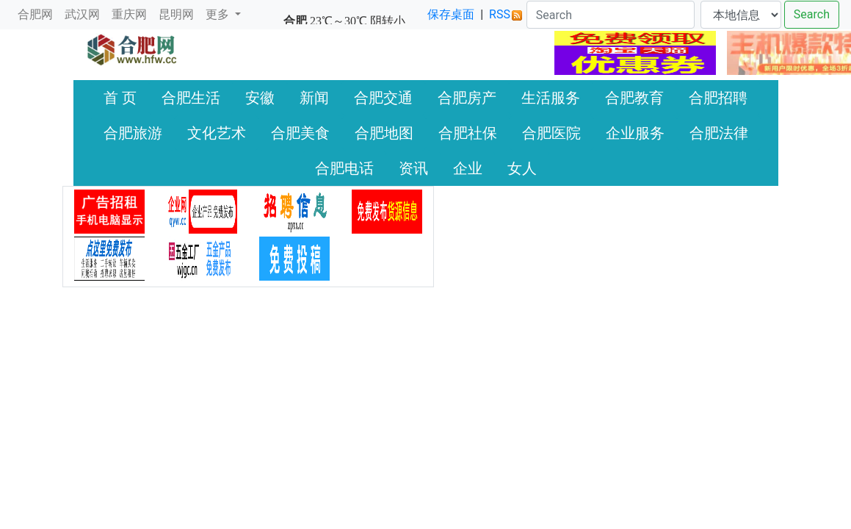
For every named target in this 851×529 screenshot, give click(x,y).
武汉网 (82, 14)
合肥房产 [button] (467, 98)
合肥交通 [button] (383, 98)
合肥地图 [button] (384, 133)
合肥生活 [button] (191, 98)
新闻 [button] (314, 98)
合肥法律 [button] (718, 133)
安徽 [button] (260, 98)
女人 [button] (522, 168)
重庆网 (129, 14)
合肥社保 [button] (467, 133)
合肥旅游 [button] (133, 133)
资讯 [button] (413, 168)
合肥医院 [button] (551, 133)
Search (812, 14)
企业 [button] (467, 168)
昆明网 (176, 14)
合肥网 (35, 14)
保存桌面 (450, 14)
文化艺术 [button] (216, 133)
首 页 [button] (120, 98)
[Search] (610, 15)
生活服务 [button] (550, 98)
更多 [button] (219, 14)
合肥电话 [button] (344, 168)
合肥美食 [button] (300, 133)
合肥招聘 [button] (718, 98)
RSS (505, 14)
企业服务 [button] (635, 133)
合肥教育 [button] (634, 98)
